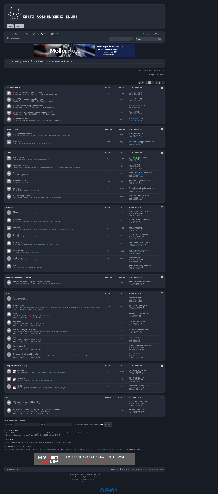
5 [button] (156, 83)
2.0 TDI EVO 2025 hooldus (138, 235)
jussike (7, 449)
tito (29, 449)
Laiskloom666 (24, 120)
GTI (136, 112)
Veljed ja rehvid (20, 338)
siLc (136, 221)
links (136, 182)
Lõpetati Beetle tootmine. (138, 157)
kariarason (138, 411)
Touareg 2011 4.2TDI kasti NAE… (141, 219)
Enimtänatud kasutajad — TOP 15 (18, 447)
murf (62, 449)
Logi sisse (8, 420)
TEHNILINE (22, 378)
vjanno (137, 323)
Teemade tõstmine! (136, 298)
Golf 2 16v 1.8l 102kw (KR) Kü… (140, 212)
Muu (38, 317)
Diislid (16, 235)
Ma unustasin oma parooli (82, 424)
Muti (136, 135)
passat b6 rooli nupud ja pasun (28, 92)
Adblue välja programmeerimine (29, 106)
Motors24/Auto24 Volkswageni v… (141, 188)
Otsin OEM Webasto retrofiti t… (140, 250)
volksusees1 (139, 197)
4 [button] (152, 83)
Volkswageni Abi (20, 165)
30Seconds (139, 236)
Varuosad (17, 322)
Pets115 (138, 143)
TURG (19, 386)
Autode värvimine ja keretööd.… (141, 281)
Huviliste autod (19, 180)
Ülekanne (17, 220)
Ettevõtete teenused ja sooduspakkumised (31, 282)
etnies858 (138, 252)
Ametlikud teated (24, 134)
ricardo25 (138, 339)
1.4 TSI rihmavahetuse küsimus (29, 99)
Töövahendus (19, 298)
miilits (137, 372)
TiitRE (131, 449)
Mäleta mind (97, 424)
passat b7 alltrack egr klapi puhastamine (33, 112)
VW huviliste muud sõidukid (25, 402)
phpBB (76, 474)
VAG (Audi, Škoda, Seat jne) (16, 366)
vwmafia (138, 229)
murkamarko (139, 244)
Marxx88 (138, 380)
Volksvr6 (138, 259)
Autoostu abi (18, 306)
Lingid (16, 188)
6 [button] (159, 83)
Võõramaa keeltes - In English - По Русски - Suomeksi (36, 410)
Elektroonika (52, 94)
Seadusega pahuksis (22, 196)
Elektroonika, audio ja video (25, 330)
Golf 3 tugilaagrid (135, 227)
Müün (26, 317)
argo (136, 299)
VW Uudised (18, 157)
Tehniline (44, 94)
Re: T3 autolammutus (137, 409)
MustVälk (138, 118)
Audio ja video (19, 258)
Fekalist (21, 94)
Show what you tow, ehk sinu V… (141, 172)
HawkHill (138, 189)
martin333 (138, 403)
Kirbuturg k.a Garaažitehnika (25, 354)
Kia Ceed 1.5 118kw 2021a (138, 402)
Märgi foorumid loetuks (157, 75)
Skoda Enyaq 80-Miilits (137, 370)
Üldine (8, 153)
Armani (21, 101)
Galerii (16, 173)
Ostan (32, 317)
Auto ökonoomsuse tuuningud (140, 265)
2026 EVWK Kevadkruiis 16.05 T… (141, 141)
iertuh (137, 315)
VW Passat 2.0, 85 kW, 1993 (139, 313)
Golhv (122, 449)
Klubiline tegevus (13, 129)
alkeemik (100, 449)
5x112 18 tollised (135, 337)
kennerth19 (23, 114)
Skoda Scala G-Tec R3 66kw (139, 386)
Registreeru (20, 420)
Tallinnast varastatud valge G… (140, 195)
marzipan (112, 449)
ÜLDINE (20, 371)
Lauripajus (138, 283)
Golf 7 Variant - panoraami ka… (140, 242)
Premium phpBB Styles (92, 477)
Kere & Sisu (18, 243)
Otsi (159, 39)
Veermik (16, 227)
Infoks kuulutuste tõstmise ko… (140, 346)
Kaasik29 (22, 107)
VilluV (70, 442)
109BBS (138, 213)
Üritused (17, 141)
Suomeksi (46, 413)
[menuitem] (20, 34)
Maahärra (138, 347)
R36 (35, 449)
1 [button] (142, 83)
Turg (8, 293)
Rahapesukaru (140, 174)
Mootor (50, 101)
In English (37, 413)
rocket (137, 331)
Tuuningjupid (19, 346)
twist (138, 449)
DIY (14, 266)
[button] (139, 82)
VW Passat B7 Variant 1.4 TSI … (140, 180)
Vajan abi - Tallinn (135, 165)
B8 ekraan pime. (22, 119)
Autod (15, 314)
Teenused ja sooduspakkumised (18, 277)
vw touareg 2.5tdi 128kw (138, 305)
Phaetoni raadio (135, 258)
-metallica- (138, 307)
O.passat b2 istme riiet (137, 321)
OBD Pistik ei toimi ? (136, 378)
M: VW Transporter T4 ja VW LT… (141, 329)
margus (137, 166)
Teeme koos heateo (136, 133)
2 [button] (146, 83)
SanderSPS (139, 105)
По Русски (27, 413)
